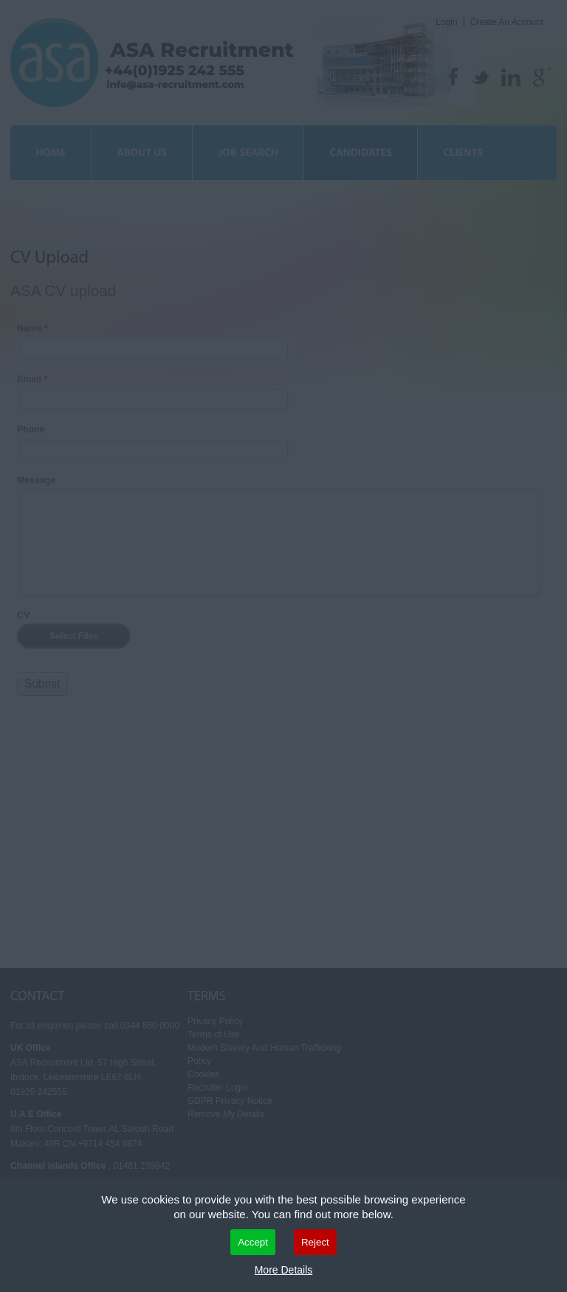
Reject (315, 1242)
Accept (253, 1242)
